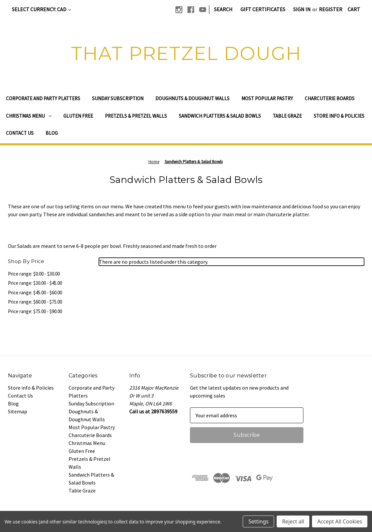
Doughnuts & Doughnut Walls (192, 98)
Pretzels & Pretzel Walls (136, 116)
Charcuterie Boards (330, 98)
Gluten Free (78, 116)
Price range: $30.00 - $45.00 (35, 283)
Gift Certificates (262, 9)
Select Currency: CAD (41, 9)
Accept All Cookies (339, 521)
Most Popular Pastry (267, 98)
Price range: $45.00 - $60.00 (35, 292)
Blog (52, 133)
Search (223, 9)
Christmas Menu (28, 116)
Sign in (302, 9)
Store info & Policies (339, 116)
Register (330, 9)
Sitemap (17, 411)
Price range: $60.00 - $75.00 (35, 302)
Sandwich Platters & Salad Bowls (220, 116)
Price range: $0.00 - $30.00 (34, 274)
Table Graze (287, 116)
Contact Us (20, 133)
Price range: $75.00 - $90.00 (35, 311)
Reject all (293, 521)
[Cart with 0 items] (354, 9)
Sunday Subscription (117, 98)
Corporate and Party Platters (43, 98)
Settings (258, 521)
